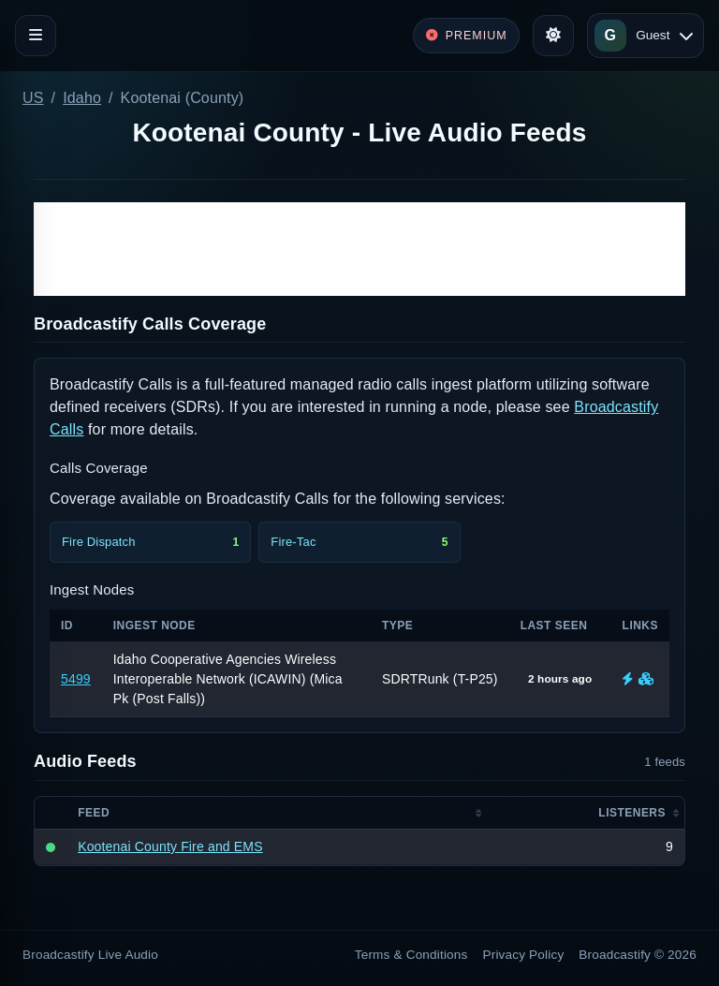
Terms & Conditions (411, 955)
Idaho (82, 98)
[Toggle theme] (553, 35)
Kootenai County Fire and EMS (170, 846)
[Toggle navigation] (35, 35)
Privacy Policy (524, 955)
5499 (76, 678)
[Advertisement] (359, 249)
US (33, 98)
